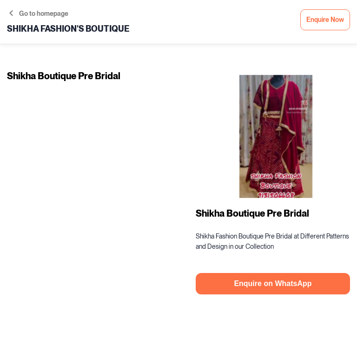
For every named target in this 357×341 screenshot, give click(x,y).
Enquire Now (325, 20)
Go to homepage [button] (38, 14)
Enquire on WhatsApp (272, 283)
